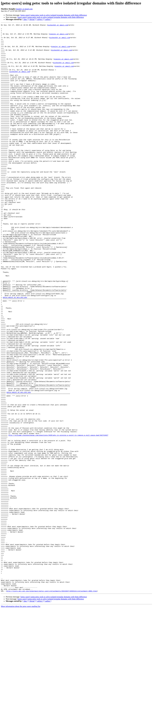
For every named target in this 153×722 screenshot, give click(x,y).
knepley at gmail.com (24, 9)
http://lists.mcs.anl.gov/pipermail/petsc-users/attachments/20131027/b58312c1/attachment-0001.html (52, 704)
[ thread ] (32, 19)
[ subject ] (40, 19)
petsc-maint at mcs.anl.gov (15, 352)
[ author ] (47, 19)
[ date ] (25, 19)
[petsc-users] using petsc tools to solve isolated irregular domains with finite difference (53, 15)
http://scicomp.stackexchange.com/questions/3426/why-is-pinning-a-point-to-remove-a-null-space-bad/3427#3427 (58, 517)
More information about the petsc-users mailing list (20, 720)
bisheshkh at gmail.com (58, 25)
